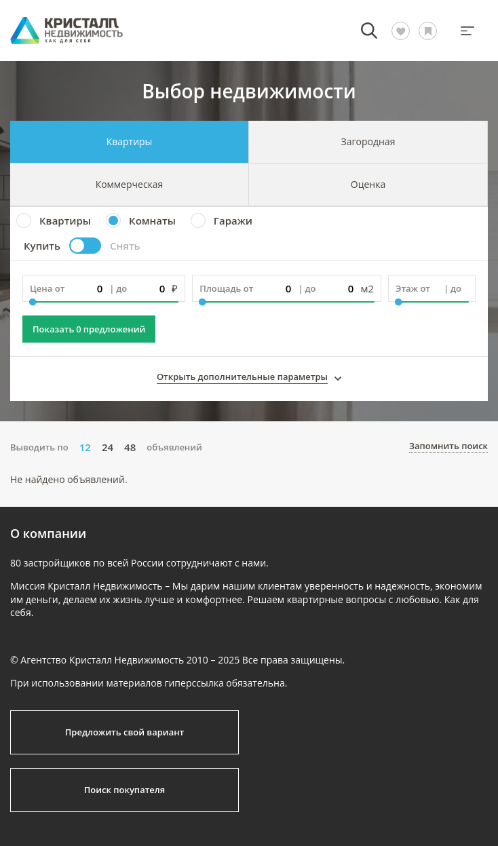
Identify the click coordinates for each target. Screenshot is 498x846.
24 (107, 447)
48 (130, 447)
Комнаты (152, 220)
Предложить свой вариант (125, 732)
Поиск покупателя (124, 790)
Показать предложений (89, 329)
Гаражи (233, 220)
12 (85, 447)
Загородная (368, 141)
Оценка (368, 184)
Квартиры (130, 141)
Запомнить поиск (448, 447)
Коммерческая (130, 184)
